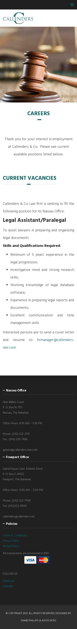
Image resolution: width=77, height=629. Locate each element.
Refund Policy (11, 546)
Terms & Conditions (15, 535)
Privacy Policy (11, 541)
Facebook (9, 581)
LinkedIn (8, 586)
